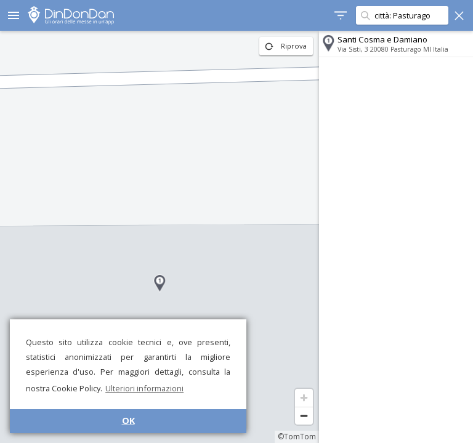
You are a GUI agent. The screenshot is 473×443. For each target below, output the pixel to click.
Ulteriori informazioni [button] (144, 388)
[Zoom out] (304, 416)
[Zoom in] (304, 398)
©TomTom (297, 436)
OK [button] (128, 420)
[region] (159, 237)
